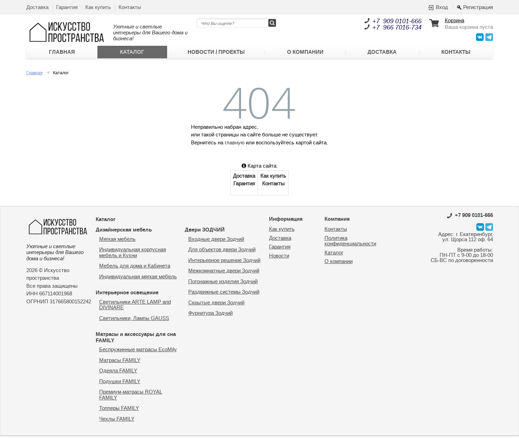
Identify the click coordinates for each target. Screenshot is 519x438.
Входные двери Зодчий (216, 241)
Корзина (454, 21)
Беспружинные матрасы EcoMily (138, 351)
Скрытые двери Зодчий (216, 304)
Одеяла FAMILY (118, 372)
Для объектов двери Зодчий (222, 251)
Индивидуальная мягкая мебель (138, 278)
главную (234, 144)
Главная (62, 53)
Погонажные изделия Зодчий (223, 283)
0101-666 (470, 216)
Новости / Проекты (215, 53)
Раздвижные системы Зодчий (223, 293)
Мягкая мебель (117, 241)
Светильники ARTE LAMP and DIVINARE (135, 307)
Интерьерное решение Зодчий (224, 262)
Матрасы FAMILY (119, 362)
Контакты (130, 7)
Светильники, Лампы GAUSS (134, 320)
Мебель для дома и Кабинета (134, 267)
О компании (305, 53)
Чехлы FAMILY (117, 421)
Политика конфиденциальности (350, 243)
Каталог (132, 53)
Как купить (98, 7)
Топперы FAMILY (119, 410)
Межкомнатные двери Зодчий (223, 272)
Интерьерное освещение (127, 294)
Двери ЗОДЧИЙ (205, 231)
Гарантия (67, 7)
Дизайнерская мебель (124, 231)
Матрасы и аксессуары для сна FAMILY (136, 339)
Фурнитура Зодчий (210, 315)
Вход (442, 8)
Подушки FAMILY (119, 383)
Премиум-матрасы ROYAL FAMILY (130, 396)
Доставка (37, 7)
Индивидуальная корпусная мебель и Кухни (132, 254)
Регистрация (478, 8)
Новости (279, 257)
